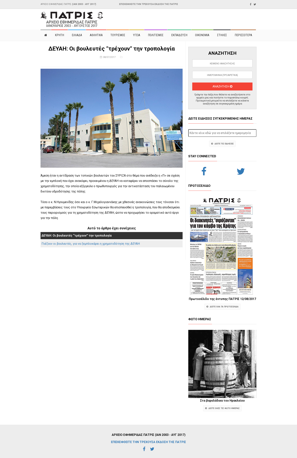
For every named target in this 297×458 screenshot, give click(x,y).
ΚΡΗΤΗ (59, 35)
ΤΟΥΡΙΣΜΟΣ (117, 35)
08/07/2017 (109, 57)
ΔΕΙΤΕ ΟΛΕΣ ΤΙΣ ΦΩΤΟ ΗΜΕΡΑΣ (222, 408)
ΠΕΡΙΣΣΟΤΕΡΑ (243, 35)
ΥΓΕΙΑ (136, 35)
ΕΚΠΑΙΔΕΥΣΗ (179, 35)
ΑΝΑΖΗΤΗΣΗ (222, 86)
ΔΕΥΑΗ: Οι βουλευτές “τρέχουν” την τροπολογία (76, 235)
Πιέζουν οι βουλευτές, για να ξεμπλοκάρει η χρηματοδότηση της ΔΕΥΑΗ (90, 243)
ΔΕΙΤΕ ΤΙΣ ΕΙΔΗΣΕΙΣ (222, 144)
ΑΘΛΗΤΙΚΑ (96, 35)
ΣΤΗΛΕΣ (222, 35)
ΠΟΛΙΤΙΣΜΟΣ (155, 35)
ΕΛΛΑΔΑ (77, 35)
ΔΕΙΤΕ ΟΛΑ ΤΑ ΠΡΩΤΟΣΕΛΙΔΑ (222, 306)
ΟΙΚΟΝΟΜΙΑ (202, 35)
